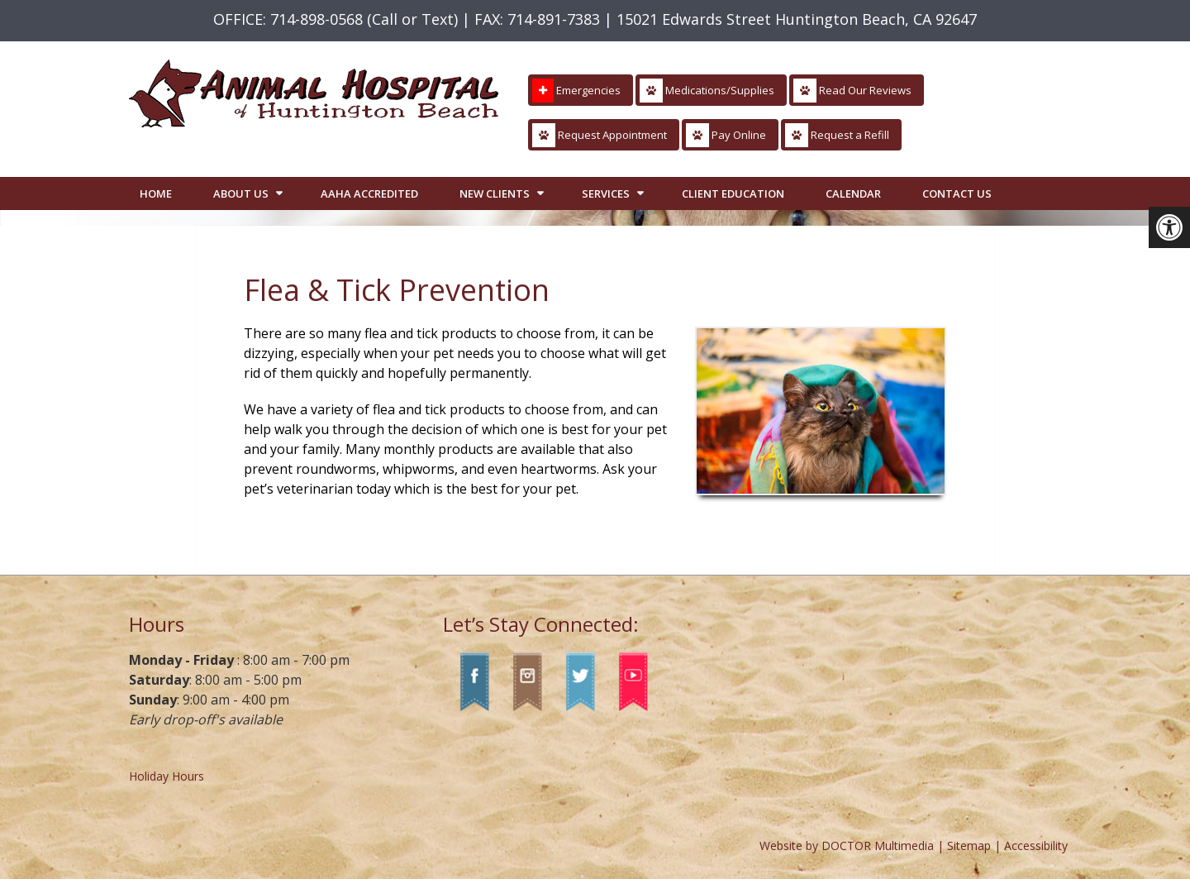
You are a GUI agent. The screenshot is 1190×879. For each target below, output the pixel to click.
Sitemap (969, 845)
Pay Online (726, 135)
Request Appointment (599, 135)
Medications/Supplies (707, 91)
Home (156, 193)
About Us (241, 193)
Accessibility (1036, 845)
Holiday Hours (166, 776)
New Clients (494, 193)
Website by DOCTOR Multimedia (846, 845)
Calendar (853, 193)
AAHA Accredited (369, 193)
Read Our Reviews (852, 91)
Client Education (733, 193)
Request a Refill (837, 135)
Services (606, 193)
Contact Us (957, 193)
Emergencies (576, 91)
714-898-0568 (316, 19)
